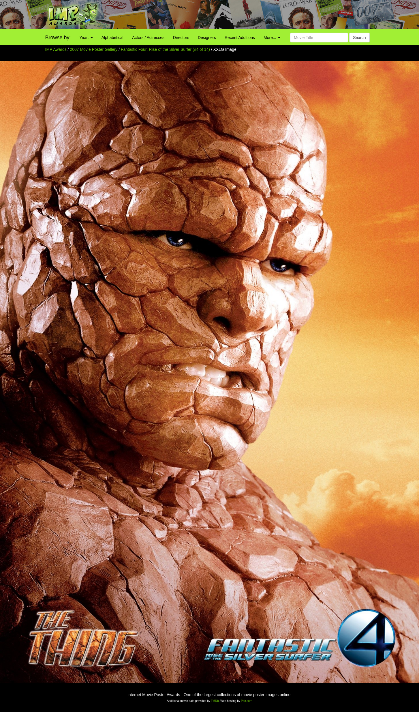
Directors (181, 37)
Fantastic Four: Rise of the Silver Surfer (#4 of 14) (165, 49)
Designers (207, 37)
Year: (86, 37)
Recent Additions (240, 37)
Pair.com (246, 700)
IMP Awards (56, 49)
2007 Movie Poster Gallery (93, 49)
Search (359, 37)
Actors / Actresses (148, 37)
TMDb (215, 700)
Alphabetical (112, 37)
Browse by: (58, 37)
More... (272, 37)
